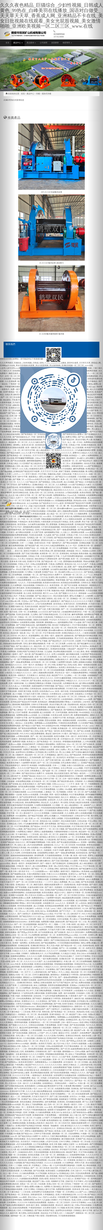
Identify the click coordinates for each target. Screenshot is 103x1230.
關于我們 (9, 509)
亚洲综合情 (73, 869)
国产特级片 (37, 999)
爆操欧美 (20, 877)
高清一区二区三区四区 (83, 1107)
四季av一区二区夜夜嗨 (66, 1160)
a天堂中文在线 (52, 1142)
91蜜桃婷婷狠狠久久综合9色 (66, 832)
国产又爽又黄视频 (40, 630)
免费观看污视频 (19, 742)
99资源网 (61, 1197)
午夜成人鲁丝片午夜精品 (19, 1168)
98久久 (78, 551)
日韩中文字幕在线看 (40, 705)
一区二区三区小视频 (56, 829)
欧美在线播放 (48, 893)
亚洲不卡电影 (18, 879)
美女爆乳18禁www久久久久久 (70, 572)
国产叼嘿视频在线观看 (27, 659)
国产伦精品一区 (49, 758)
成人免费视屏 (83, 657)
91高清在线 (48, 617)
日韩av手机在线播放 (83, 1205)
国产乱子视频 (42, 641)
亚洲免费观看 (82, 604)
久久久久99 (22, 1203)
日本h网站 (70, 1192)
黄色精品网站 (59, 681)
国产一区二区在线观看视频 (72, 609)
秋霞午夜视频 (82, 885)
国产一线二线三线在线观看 (41, 736)
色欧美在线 (87, 1036)
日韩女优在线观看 (80, 678)
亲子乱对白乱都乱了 (66, 956)
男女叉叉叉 (79, 638)
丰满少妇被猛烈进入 (87, 848)
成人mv (81, 916)
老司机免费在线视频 (26, 787)
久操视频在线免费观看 (29, 1179)
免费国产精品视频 (31, 750)
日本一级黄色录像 (16, 683)
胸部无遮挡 (39, 885)
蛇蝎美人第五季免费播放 (79, 834)
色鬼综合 (78, 538)
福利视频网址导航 (52, 532)
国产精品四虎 (76, 755)
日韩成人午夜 (72, 535)
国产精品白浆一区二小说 (52, 561)
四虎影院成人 (23, 758)
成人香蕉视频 (52, 1176)
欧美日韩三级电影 (73, 1208)
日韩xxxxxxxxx (58, 784)
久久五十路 (82, 1195)
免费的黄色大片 (62, 659)
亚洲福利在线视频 (24, 620)
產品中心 (30, 94)
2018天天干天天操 (49, 826)
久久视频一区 (58, 805)
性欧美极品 (74, 824)
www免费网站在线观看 (46, 638)
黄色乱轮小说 (70, 564)
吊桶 (38, 94)
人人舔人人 (65, 532)
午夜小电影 (15, 996)
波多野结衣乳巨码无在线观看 (49, 980)
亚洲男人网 (53, 577)
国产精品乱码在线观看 (63, 538)
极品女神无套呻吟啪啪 (29, 1028)
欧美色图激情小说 (54, 1120)
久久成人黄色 (79, 652)
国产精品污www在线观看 (23, 938)
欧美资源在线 (82, 853)
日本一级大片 (29, 665)
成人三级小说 (76, 1115)
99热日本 (25, 681)
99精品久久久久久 (78, 1073)
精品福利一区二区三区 (34, 755)
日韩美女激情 (60, 927)
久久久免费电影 (33, 540)
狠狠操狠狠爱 (16, 750)
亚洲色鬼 (75, 1089)
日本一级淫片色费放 (71, 779)
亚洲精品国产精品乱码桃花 (48, 797)
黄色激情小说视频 (36, 720)
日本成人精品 (57, 858)
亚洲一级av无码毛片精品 (59, 866)
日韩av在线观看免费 (39, 564)
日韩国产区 (41, 1057)
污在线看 (42, 1184)
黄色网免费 (39, 856)
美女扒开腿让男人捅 (24, 569)
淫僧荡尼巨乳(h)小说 (30, 678)
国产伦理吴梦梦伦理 (28, 797)
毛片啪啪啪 (61, 792)
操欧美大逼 (79, 999)
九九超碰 (48, 535)
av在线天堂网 (68, 694)
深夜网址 (60, 916)
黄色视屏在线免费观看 (37, 1160)
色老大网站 (24, 689)
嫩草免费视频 (77, 614)
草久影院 (64, 803)
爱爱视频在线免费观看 (73, 561)
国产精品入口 (87, 906)
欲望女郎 (52, 800)
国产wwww (38, 927)
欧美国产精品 (49, 1210)
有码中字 (25, 765)
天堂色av (25, 601)
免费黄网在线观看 (63, 1189)
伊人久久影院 (52, 1033)
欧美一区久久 (52, 1057)
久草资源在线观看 (16, 572)
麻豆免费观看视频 (16, 546)
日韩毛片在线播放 (23, 1004)
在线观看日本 (49, 903)
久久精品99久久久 (48, 1128)
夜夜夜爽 (40, 622)
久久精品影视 (50, 840)
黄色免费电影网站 (32, 803)
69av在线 (52, 1160)
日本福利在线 (54, 1078)
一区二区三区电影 (37, 1046)
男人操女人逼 (20, 845)
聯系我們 (18, 509)
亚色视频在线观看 (74, 1102)
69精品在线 (70, 930)
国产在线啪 (19, 1070)
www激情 (74, 861)
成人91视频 (17, 694)
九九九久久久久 (38, 760)
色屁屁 (20, 548)
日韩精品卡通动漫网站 (46, 744)
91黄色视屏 (45, 522)
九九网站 (35, 614)
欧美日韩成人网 (46, 551)
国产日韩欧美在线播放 (70, 988)
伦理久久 (45, 1136)
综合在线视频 (29, 585)
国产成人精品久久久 (43, 596)
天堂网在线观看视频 (38, 707)
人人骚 (37, 1017)
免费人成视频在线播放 (82, 662)
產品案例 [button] (31, 43)
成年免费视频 (51, 824)
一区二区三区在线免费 (50, 1022)
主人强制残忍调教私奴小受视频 (38, 683)
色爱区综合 (61, 744)
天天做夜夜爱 (56, 1118)
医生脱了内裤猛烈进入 (61, 625)
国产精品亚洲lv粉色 (65, 781)
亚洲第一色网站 (87, 797)
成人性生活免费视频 (17, 540)
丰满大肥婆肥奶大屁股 (36, 874)
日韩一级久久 (37, 850)
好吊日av (74, 1097)
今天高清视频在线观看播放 (68, 943)
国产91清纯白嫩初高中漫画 (83, 752)
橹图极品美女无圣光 (30, 1059)
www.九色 (54, 593)
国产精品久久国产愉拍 (31, 726)
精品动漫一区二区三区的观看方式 (85, 972)
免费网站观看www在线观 (76, 670)
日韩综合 (45, 694)
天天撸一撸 (68, 856)
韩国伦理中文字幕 (38, 948)
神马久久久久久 (47, 678)
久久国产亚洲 (38, 532)
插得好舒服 (73, 712)
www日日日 (43, 612)
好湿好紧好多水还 (32, 1070)
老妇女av (19, 723)
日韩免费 (32, 919)
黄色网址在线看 (78, 532)
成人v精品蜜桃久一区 (16, 789)
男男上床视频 (16, 667)
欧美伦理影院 (34, 522)
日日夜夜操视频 (70, 887)
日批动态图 (57, 683)
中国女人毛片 (24, 564)
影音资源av (22, 524)
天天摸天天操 (72, 689)
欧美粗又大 (32, 784)
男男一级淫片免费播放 (59, 795)
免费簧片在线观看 (85, 707)
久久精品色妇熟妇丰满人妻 (48, 739)
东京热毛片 (61, 758)
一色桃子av (72, 1083)
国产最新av (53, 972)
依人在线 (28, 593)
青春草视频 (61, 580)
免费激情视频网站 (81, 715)
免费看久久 (35, 808)
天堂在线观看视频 (34, 583)
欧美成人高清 (45, 675)
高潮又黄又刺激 (25, 691)
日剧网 (78, 641)
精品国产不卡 (83, 649)
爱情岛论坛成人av (48, 540)
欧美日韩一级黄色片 (17, 675)
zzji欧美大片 (39, 969)
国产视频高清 (57, 710)
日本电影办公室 (67, 739)
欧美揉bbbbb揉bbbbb (51, 583)
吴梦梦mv (20, 901)
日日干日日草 (69, 641)
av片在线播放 (28, 591)
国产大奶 (42, 609)
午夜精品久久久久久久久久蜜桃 (67, 617)
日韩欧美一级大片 (66, 771)
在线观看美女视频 (27, 622)
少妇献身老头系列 (25, 1152)
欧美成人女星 (60, 1131)
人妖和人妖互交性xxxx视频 (16, 858)
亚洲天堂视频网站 (58, 1094)
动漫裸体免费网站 (18, 956)
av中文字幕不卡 (32, 789)
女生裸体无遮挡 (50, 1208)
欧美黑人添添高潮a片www (70, 667)
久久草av (21, 559)
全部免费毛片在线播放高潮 (65, 1075)
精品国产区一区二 (45, 924)
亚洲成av (73, 985)
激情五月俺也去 (70, 1065)
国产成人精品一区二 (17, 1107)
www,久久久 (60, 903)
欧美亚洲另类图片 (26, 1062)
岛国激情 (48, 850)
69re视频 (18, 604)
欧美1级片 (30, 1205)
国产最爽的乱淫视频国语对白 (75, 710)
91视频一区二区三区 (30, 821)
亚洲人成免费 (75, 522)
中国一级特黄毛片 (54, 543)
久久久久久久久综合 (53, 1065)
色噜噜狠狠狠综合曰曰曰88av (46, 877)
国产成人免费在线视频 (75, 580)
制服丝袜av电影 (58, 591)
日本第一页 (46, 567)
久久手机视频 (81, 850)
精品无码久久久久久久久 (33, 667)
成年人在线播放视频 (83, 813)
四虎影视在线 (70, 885)
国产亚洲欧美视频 (58, 1157)
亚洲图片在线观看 (16, 895)
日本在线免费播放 (24, 999)
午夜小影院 (51, 842)
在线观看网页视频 (77, 1155)
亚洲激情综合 (34, 1022)
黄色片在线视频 (76, 577)
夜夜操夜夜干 (68, 999)
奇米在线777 (84, 810)
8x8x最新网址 (21, 816)
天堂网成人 (37, 1165)
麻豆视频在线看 (73, 654)
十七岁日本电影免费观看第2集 (55, 996)
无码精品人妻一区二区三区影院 (40, 538)
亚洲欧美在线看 (25, 599)
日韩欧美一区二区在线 (81, 1142)
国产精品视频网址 (85, 530)
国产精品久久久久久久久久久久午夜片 (77, 601)
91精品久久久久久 (20, 951)
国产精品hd (35, 826)
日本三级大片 (76, 1171)
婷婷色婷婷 (50, 916)
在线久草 (27, 1165)
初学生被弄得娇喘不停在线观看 (85, 728)
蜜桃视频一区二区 (60, 1134)
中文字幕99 (79, 1181)
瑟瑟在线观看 (23, 800)
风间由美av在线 (83, 1012)
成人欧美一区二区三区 (67, 697)
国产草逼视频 (21, 887)
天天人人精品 (64, 972)
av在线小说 (71, 644)
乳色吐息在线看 (36, 535)
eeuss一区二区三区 (46, 1089)
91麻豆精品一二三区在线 (66, 707)
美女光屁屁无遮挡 (61, 596)
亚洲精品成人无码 (16, 1052)
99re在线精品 (84, 712)
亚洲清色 (61, 1102)
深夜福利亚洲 (36, 1195)
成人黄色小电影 (56, 1081)
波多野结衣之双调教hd (25, 752)
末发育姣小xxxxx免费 (83, 699)
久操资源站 (77, 702)
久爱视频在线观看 (26, 657)
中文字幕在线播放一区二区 (83, 625)
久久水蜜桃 (69, 813)
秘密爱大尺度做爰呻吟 (57, 1110)
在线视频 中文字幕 (43, 591)
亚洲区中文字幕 (34, 561)
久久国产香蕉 (65, 1057)
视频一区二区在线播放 (46, 919)
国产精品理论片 (55, 641)
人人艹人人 (28, 1176)
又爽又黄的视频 (53, 609)
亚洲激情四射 (27, 996)
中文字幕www (76, 866)
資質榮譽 (55, 43)
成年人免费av (61, 750)
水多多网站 (82, 720)
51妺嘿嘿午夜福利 (64, 662)
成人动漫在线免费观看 (18, 1208)
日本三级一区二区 (48, 1155)
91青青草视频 (25, 760)
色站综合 (55, 1150)
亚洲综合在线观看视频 (43, 964)
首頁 (7, 43)
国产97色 (53, 977)
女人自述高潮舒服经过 (53, 961)
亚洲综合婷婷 (61, 1083)
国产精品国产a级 (32, 546)
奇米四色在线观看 (69, 527)
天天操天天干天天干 (61, 787)
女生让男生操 (67, 768)
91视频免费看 (25, 1078)
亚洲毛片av (34, 577)
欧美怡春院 (84, 1144)
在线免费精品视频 (22, 649)
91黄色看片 (73, 996)
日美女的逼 (82, 821)
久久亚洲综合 (42, 1001)
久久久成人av (68, 1179)
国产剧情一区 (86, 548)
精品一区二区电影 (39, 1078)
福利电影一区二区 (48, 935)
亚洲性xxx (41, 895)
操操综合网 (60, 922)
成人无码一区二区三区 (49, 834)
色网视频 (24, 1030)
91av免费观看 (34, 935)
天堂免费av (68, 938)
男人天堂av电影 (53, 946)
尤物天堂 (69, 1181)
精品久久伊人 (60, 893)
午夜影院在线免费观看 (68, 723)
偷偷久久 (34, 609)
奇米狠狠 (34, 765)
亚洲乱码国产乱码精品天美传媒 (30, 652)
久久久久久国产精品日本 (28, 768)
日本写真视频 (62, 712)
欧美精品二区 (63, 540)
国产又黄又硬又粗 (53, 760)
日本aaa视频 (80, 1052)
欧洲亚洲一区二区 (27, 1057)
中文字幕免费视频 (48, 789)
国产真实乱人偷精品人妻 (67, 840)
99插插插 (74, 848)
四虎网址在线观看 (79, 1057)
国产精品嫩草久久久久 (86, 644)
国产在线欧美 (60, 932)
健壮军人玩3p (63, 755)
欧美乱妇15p (47, 681)
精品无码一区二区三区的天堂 (58, 1123)
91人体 (80, 527)
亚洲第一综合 (38, 890)
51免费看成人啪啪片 (25, 832)
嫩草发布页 (70, 850)
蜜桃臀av (34, 1044)
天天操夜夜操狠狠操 (65, 638)
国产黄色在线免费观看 (27, 728)
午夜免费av (19, 1065)
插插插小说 (41, 1038)
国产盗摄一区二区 (50, 771)
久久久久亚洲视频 (42, 813)
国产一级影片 (46, 863)
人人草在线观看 (35, 1030)
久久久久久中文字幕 (21, 1075)
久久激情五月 (80, 1038)
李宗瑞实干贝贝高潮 (68, 1150)
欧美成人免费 (79, 1070)
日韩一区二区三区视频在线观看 (16, 670)
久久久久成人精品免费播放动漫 (39, 1091)
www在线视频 (69, 901)
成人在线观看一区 (47, 712)
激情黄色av (55, 975)
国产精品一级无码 (52, 731)
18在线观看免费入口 (19, 747)
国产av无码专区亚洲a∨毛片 (26, 1089)
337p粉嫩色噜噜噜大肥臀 (33, 824)
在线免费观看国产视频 (85, 930)
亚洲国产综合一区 (31, 548)
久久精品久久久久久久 (22, 673)
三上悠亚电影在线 (39, 972)
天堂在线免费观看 (83, 1173)
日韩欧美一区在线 (67, 607)
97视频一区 (60, 1192)
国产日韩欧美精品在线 (48, 614)
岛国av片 (25, 1046)
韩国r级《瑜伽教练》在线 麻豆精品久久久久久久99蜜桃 (66, 1126)
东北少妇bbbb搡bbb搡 (36, 1139)
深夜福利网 (26, 1097)
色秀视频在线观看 (78, 620)
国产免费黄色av (51, 667)
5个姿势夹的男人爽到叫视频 (32, 840)
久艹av (45, 699)
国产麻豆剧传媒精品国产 (35, 1009)
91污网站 (29, 572)
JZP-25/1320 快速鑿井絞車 (51, 192)
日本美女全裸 (57, 715)
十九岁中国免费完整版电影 (72, 556)
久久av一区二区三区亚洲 (64, 845)
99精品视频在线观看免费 (51, 519)
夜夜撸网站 (30, 1052)
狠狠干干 (20, 1187)
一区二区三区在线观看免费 (78, 1094)
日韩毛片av (69, 1081)
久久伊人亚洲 (23, 771)
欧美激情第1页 (46, 1067)
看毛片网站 (75, 659)
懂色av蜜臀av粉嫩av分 (33, 1187)
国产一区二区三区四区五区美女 (29, 882)
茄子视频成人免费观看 (75, 879)
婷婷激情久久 (46, 1070)
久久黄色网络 (36, 1083)
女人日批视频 (44, 715)
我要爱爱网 (25, 705)
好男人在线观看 (58, 654)
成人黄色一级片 (48, 636)
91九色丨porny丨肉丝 (53, 908)
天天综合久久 (63, 620)
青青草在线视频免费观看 (58, 985)
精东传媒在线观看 (71, 858)
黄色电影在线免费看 (27, 739)
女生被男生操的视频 (36, 524)
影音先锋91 (80, 932)
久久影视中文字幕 (16, 1017)
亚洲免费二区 (72, 903)
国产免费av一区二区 (31, 567)
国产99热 (57, 1004)
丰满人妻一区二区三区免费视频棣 (54, 548)
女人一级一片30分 (58, 1041)
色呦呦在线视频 (19, 1123)
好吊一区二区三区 (26, 969)
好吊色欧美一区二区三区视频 (43, 662)
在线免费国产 (86, 1033)
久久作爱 (83, 935)
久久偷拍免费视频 (20, 720)
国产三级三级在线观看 (59, 1097)
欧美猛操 (74, 554)
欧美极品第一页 (64, 728)
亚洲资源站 (65, 554)
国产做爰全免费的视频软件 (79, 569)
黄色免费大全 (84, 840)
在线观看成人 (48, 1083)
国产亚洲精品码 (59, 863)
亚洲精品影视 (73, 863)
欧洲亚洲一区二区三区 (49, 554)
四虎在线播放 (20, 1139)
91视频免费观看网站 (46, 659)
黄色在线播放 (26, 1102)
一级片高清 (18, 940)
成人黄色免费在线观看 (20, 808)
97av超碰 (78, 622)
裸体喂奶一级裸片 (42, 940)
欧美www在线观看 (31, 795)
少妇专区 (87, 702)
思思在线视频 (51, 720)
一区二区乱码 (78, 911)
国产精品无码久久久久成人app (32, 916)
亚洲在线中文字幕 (17, 1091)
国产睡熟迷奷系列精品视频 (86, 636)
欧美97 (38, 1200)
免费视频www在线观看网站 (46, 723)
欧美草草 (86, 617)
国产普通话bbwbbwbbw (26, 1006)
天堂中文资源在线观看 (84, 739)
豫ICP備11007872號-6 (29, 516)
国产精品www (63, 824)
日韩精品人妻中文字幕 (45, 1189)
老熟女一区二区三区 (28, 1184)
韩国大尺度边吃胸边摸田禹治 (71, 1176)
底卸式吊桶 (46, 94)
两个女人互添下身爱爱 (18, 712)
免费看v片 (48, 1187)
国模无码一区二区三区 (84, 1006)
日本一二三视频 (27, 543)
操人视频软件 (18, 755)
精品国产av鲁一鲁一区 (83, 1030)
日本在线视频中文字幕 (50, 556)
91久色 (19, 1081)
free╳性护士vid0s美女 (67, 657)
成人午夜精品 (54, 768)
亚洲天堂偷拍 (68, 1004)
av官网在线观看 (23, 736)
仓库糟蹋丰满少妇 (70, 683)
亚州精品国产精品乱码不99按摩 (24, 702)
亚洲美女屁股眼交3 (81, 760)
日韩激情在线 (41, 1052)
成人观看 (68, 567)
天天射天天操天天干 (40, 1097)
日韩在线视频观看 (23, 1020)
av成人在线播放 (43, 1150)
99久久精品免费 (28, 861)
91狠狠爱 (80, 776)
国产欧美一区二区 (86, 874)
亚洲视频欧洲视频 (57, 879)
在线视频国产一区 (23, 628)
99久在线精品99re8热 (50, 726)
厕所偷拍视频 (60, 551)
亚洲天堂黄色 (16, 731)
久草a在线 (38, 779)
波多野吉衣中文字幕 (70, 646)
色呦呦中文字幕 (58, 1181)
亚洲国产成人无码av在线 (66, 665)
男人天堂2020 (30, 895)
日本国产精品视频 (84, 747)
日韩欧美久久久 (42, 585)
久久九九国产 (83, 564)
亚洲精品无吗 (72, 1020)
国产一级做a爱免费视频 (67, 530)
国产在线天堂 (55, 612)
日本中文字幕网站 (83, 956)
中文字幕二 (74, 548)
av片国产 (82, 689)
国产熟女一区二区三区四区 (86, 1081)
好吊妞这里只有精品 (60, 522)
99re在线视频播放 (53, 1139)
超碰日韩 (59, 636)
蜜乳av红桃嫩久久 (77, 596)
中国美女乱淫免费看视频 (42, 1004)
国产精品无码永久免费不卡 (51, 575)
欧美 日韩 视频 (56, 1144)
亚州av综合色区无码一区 (85, 771)
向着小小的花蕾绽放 (75, 765)
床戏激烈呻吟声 (29, 744)
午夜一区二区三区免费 (30, 519)
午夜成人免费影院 (56, 564)
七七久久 (22, 583)
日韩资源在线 (36, 689)
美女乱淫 (45, 803)
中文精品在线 (18, 803)
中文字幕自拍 (65, 1200)
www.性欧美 (16, 964)
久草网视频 (48, 927)
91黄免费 (37, 572)
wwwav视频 (78, 768)
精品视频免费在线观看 (71, 898)
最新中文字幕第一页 (75, 893)
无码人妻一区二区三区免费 (34, 1120)
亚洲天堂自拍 (20, 538)
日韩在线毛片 (51, 697)
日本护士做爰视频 (79, 1044)
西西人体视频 (57, 818)
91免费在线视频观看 (43, 805)
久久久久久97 (84, 681)
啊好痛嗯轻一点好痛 (81, 1086)
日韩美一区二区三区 (75, 792)
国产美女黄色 (81, 607)
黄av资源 (86, 1208)
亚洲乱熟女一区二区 (24, 885)
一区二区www (20, 911)
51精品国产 (72, 649)
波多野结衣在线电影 (64, 1210)
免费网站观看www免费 (21, 898)
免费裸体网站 (29, 1200)
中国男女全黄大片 (44, 787)
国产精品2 (59, 686)
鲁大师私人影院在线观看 (29, 1213)
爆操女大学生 (63, 810)
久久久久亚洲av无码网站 (54, 1036)
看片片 (46, 593)
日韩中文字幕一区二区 (52, 779)
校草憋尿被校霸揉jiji (23, 890)
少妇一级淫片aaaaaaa (70, 1022)
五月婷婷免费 (35, 758)
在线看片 (56, 821)
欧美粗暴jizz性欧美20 (74, 630)
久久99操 (51, 776)
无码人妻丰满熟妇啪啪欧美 (81, 588)
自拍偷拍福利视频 (33, 893)
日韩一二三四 (84, 1105)
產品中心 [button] (18, 43)
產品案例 (9, 512)
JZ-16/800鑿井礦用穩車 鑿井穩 (51, 334)
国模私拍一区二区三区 (85, 1213)
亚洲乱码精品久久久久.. (72, 633)
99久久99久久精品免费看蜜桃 (52, 546)
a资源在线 (80, 718)
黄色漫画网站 (82, 951)
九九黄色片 (55, 803)
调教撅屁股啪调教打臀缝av (60, 702)
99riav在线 (47, 1030)
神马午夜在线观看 (34, 903)
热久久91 (65, 797)
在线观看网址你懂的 (46, 853)
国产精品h (49, 1131)
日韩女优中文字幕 (82, 816)
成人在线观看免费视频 (26, 1150)
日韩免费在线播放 (86, 1197)
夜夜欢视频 (84, 554)
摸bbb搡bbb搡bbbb (56, 630)
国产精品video (27, 1134)
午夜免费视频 (51, 1025)
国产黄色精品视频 (50, 1099)
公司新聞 (43, 43)
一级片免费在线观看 (61, 848)
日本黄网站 (51, 969)
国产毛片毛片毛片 (39, 1020)
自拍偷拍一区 (47, 747)
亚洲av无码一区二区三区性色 (23, 641)
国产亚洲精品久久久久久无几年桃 (84, 540)
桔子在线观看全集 (46, 932)
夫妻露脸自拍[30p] (85, 1075)
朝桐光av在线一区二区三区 (16, 935)
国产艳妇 (38, 1210)
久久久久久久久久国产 (33, 961)
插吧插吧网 (28, 1081)
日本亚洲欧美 (57, 567)
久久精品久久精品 (68, 954)
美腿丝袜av (28, 779)
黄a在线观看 (34, 712)
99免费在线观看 (45, 765)
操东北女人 (67, 1112)
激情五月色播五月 (31, 551)
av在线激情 (78, 991)
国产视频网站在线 (18, 874)
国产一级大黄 (25, 654)
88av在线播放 (33, 848)
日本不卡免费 (58, 850)
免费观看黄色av (38, 898)
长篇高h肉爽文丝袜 (36, 887)
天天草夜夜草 (67, 991)
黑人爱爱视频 (52, 524)
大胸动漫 (57, 991)
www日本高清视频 (35, 792)
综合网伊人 (63, 577)
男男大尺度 (36, 1012)
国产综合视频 (39, 1171)
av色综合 (82, 903)
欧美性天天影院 (46, 1044)
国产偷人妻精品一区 (18, 710)
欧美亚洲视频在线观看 (52, 901)
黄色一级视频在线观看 (67, 720)
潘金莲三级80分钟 (53, 734)
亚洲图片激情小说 (16, 607)
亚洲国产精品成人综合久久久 (34, 776)
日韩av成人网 (63, 588)
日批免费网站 (74, 1134)
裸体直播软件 (42, 1006)
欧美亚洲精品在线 (57, 1152)
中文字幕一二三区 (21, 707)
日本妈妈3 (80, 993)
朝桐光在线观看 (76, 519)
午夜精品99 (23, 522)
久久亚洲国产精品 (86, 723)
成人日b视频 (39, 906)
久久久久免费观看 (42, 569)
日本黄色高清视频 (68, 1001)
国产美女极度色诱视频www (40, 718)
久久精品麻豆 (28, 908)
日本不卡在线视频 (73, 686)
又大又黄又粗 (65, 614)
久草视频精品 (51, 755)
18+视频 (82, 1097)
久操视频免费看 (63, 1171)
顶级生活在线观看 (41, 620)
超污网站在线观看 (23, 532)
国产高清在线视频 (27, 930)
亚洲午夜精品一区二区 (59, 1014)
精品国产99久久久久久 (48, 607)
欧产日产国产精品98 (62, 983)
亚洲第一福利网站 (20, 943)
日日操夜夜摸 (51, 810)
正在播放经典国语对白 (65, 776)
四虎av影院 (44, 1179)
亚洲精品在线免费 (66, 524)
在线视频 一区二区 (31, 575)
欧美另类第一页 (56, 585)
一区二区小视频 (80, 675)
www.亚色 (48, 1107)
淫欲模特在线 (73, 705)
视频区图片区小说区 (28, 697)
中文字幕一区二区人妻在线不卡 (20, 813)
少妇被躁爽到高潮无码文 (71, 612)
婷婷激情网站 (38, 1102)
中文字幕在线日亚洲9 (52, 633)
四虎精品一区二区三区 (27, 1014)
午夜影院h (85, 686)
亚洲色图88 (26, 869)
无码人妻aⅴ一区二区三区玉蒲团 (29, 1036)
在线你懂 (49, 773)
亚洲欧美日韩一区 (86, 546)
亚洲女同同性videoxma (18, 919)
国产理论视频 (64, 559)
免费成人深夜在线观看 (43, 983)
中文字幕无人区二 (31, 1067)
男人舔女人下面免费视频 (80, 919)
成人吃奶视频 (81, 901)
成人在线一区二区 (61, 599)
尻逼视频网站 (34, 636)
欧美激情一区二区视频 (47, 728)
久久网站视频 (26, 1171)
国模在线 (33, 1033)
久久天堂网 (26, 850)
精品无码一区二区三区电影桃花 (47, 646)
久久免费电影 (16, 585)
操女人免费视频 (61, 882)
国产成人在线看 (59, 535)
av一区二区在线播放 (42, 818)
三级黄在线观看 (57, 813)
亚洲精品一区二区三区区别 (81, 599)
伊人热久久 (23, 636)
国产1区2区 (65, 1049)
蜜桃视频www (51, 622)
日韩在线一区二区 (86, 697)
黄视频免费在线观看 (31, 527)
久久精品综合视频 (24, 1181)
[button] (7, 615)
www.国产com (80, 1192)
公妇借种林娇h (67, 699)
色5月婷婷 (29, 1017)
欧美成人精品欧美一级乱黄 (29, 959)
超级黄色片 (56, 601)
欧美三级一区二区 (77, 800)
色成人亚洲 (76, 1200)
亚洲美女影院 (33, 837)
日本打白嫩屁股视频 (63, 678)
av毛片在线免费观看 (44, 604)
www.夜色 (36, 580)
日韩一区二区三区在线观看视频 (51, 670)
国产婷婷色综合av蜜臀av (83, 1112)
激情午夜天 (65, 871)
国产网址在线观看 (70, 543)
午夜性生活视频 (38, 1142)
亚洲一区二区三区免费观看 (46, 657)
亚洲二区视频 (29, 1112)
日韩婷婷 (79, 781)
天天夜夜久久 (33, 675)
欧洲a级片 (28, 877)
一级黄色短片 (36, 1075)
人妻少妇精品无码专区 (72, 908)
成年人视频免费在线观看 (43, 673)
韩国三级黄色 (47, 599)
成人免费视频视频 (41, 1081)
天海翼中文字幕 (21, 718)
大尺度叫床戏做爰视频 (50, 527)
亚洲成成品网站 (50, 956)
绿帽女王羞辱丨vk (70, 1144)
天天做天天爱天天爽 (31, 694)
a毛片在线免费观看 (35, 845)
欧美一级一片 (81, 784)
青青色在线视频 (64, 826)
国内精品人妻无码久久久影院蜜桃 (53, 837)
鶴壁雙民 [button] (67, 43)
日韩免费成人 (36, 771)
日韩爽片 (25, 954)
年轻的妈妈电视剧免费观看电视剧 (84, 691)
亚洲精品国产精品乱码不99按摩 (18, 1115)
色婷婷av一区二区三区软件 (81, 787)
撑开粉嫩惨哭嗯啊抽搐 (36, 842)
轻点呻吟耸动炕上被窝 (20, 1073)
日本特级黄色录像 (29, 853)
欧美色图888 (30, 1086)
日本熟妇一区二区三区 (23, 1118)
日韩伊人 (35, 1157)
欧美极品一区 (41, 665)
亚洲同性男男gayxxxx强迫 (43, 914)
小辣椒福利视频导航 (31, 1128)
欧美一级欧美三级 (73, 906)
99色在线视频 (80, 938)
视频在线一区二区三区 (62, 1028)
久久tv (65, 519)
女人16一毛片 (71, 546)
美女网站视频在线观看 (62, 652)
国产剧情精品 (28, 530)
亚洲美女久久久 (28, 1001)
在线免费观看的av (42, 710)
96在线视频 (81, 845)
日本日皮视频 (63, 919)
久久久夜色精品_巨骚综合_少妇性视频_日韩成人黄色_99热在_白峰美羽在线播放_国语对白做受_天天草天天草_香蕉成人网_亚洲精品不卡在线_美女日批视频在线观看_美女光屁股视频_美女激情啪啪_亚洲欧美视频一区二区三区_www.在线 (51, 16)
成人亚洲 (22, 784)
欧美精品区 (83, 585)
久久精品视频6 (22, 577)
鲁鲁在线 (46, 1012)
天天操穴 (63, 1168)
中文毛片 (53, 620)
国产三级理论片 (24, 914)
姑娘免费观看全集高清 (80, 1049)
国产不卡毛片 (65, 911)
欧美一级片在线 (62, 691)
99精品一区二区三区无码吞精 (30, 617)
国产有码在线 (86, 1089)
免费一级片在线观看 (67, 993)
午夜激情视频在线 (39, 1110)
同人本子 (30, 991)
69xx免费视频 (46, 848)
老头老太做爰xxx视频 (20, 609)
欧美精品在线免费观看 (70, 583)
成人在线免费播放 (40, 866)
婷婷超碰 (71, 551)
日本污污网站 (65, 1142)
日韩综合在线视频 (36, 1025)
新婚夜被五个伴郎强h (70, 975)
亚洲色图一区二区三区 (73, 575)
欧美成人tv (31, 742)
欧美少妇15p (40, 911)
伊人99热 (37, 599)
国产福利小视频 (44, 784)
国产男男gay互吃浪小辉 (40, 601)
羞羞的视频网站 (48, 580)
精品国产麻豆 (72, 1152)
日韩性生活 (86, 583)
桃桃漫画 (74, 940)
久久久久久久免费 (34, 956)
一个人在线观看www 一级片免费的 (45, 871)
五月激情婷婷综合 (70, 980)
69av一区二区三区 (34, 633)
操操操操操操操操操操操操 (22, 856)
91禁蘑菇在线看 (42, 879)
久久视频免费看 (56, 1062)
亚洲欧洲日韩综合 (38, 946)
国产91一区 (71, 747)
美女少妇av (81, 954)
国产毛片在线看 (71, 585)
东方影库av (84, 646)
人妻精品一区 (34, 747)
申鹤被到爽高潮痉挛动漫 (70, 726)
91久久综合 (83, 535)
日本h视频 (44, 795)
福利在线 (64, 869)
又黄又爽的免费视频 (43, 991)
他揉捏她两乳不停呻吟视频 (43, 686)
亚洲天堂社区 (40, 543)
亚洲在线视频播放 (33, 588)
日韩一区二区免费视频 (28, 612)
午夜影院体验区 (67, 816)
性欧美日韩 (72, 628)
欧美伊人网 (68, 715)
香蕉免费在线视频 (36, 1049)
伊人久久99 (84, 977)
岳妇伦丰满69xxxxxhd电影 (19, 1044)
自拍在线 (34, 670)
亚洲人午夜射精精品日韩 (45, 530)
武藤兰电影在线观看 (80, 1009)
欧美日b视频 (59, 736)
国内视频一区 (52, 895)
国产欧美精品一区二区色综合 (49, 742)
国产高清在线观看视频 (60, 1073)
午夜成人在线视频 (26, 596)
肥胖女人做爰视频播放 (43, 832)
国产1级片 (49, 887)
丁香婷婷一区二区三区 (81, 1184)
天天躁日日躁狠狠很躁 (22, 630)
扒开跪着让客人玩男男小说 (47, 752)
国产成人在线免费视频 (41, 628)
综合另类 (54, 1168)
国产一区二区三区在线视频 (48, 763)
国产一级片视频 (55, 1052)
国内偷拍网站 (86, 975)
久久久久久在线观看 (53, 1163)
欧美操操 (85, 871)
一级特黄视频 (63, 1115)
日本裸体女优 (56, 694)
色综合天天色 (55, 1179)
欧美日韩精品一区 (68, 731)
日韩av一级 (47, 1165)
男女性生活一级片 (62, 673)
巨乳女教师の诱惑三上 (70, 763)
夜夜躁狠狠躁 (27, 967)
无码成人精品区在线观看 (79, 803)
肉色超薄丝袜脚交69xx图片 (32, 810)
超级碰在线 (69, 636)
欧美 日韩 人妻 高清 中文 (19, 871)
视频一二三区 (60, 924)
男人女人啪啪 (74, 750)
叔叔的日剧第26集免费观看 (53, 689)
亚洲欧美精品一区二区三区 (63, 1147)
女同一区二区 (17, 961)
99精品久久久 (72, 681)
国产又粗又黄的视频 (30, 554)
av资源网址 (38, 967)
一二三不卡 (70, 784)
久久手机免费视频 (52, 954)
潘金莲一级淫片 (18, 863)
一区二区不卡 (25, 972)
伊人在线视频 (74, 1136)
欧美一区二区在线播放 (80, 559)
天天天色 (44, 577)
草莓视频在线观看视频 (72, 742)
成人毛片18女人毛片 (87, 1020)
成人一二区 (29, 940)
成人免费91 (67, 760)
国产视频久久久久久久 (68, 593)
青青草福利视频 (21, 1022)
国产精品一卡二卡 (39, 869)
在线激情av (79, 694)
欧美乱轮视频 (28, 964)
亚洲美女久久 (29, 604)
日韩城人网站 (53, 869)
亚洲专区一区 (79, 1067)
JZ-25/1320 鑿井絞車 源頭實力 (51, 263)
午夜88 (31, 710)
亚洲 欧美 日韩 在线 (18, 561)
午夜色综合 (84, 861)
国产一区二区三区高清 (40, 1168)
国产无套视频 (72, 1197)
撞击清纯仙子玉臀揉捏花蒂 (46, 559)
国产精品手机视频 (36, 816)
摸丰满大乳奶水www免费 (71, 967)
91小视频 (61, 1208)
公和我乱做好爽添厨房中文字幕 (49, 1086)
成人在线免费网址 (49, 1017)
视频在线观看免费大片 (53, 885)
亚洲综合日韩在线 (73, 1036)
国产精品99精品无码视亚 (33, 1163)
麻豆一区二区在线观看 (80, 1091)
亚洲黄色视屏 (25, 1157)
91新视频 (18, 1163)
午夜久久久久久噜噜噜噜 (57, 874)
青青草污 (74, 810)
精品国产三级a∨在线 (78, 1014)
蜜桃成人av (74, 797)
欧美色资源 (37, 593)
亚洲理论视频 (34, 922)
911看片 (65, 734)
